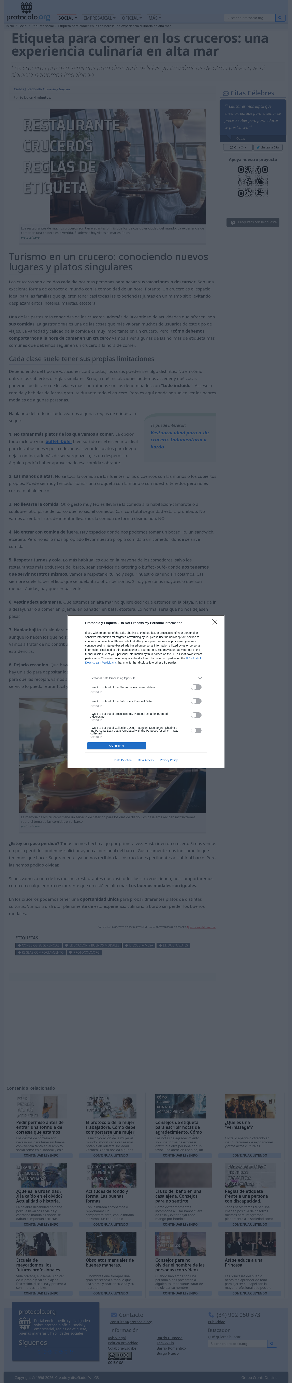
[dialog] (146, 691)
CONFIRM (116, 745)
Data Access (146, 760)
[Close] (216, 623)
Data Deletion (123, 760)
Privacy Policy (169, 760)
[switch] (196, 687)
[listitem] (146, 678)
